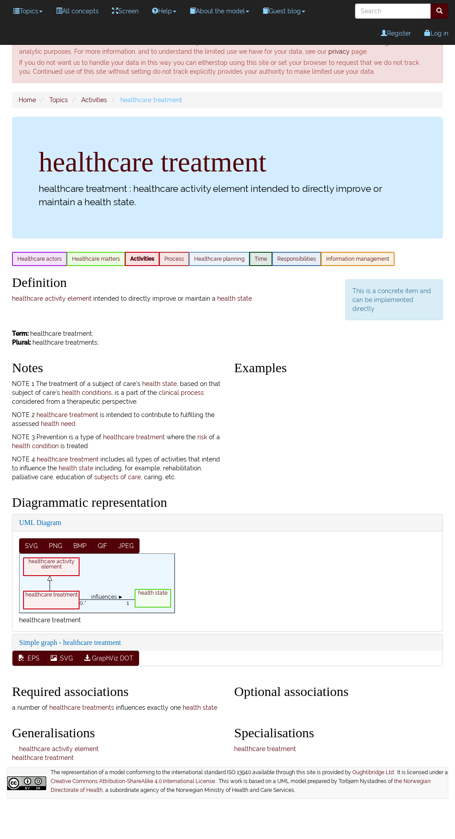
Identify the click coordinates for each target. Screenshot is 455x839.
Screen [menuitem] (125, 11)
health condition (35, 445)
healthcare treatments (81, 707)
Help (164, 11)
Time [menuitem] (261, 259)
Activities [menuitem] (142, 259)
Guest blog (284, 11)
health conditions (87, 392)
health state (234, 298)
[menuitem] (439, 11)
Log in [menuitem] (436, 33)
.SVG (62, 658)
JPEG (126, 545)
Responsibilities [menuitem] (296, 259)
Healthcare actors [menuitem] (39, 259)
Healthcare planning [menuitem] (219, 259)
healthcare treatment (67, 414)
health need (58, 423)
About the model (219, 11)
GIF (102, 545)
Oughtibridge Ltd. (374, 772)
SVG (31, 545)
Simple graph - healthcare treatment (70, 642)
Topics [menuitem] (28, 11)
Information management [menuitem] (357, 259)
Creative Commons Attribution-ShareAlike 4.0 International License (133, 781)
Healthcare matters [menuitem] (96, 259)
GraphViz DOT (108, 658)
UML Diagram (40, 522)
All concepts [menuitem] (77, 11)
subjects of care (117, 477)
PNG (55, 545)
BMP (80, 545)
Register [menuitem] (396, 33)
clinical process (181, 392)
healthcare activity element (52, 298)
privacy (339, 51)
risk (202, 437)
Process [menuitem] (174, 259)
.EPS (29, 658)
